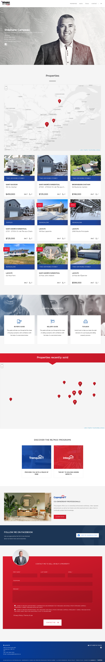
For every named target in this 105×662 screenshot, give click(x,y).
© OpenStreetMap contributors (94, 149)
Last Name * (44, 572)
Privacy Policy (18, 615)
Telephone (16, 580)
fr (101, 3)
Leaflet (81, 149)
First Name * (17, 572)
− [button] (6, 89)
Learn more (59, 516)
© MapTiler (85, 149)
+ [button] (6, 87)
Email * (70, 572)
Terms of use (28, 615)
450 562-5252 (10, 39)
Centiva (99, 660)
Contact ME (52, 622)
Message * (16, 589)
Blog (81, 3)
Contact (94, 3)
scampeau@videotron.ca (12, 41)
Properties (73, 3)
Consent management (89, 660)
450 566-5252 (10, 37)
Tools (87, 3)
